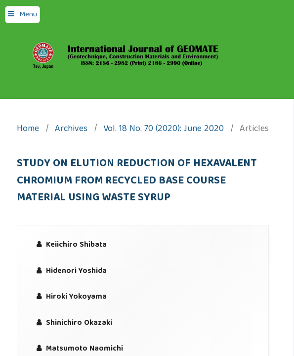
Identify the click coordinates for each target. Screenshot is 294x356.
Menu (28, 14)
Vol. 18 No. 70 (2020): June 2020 (163, 129)
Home (28, 129)
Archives (71, 129)
